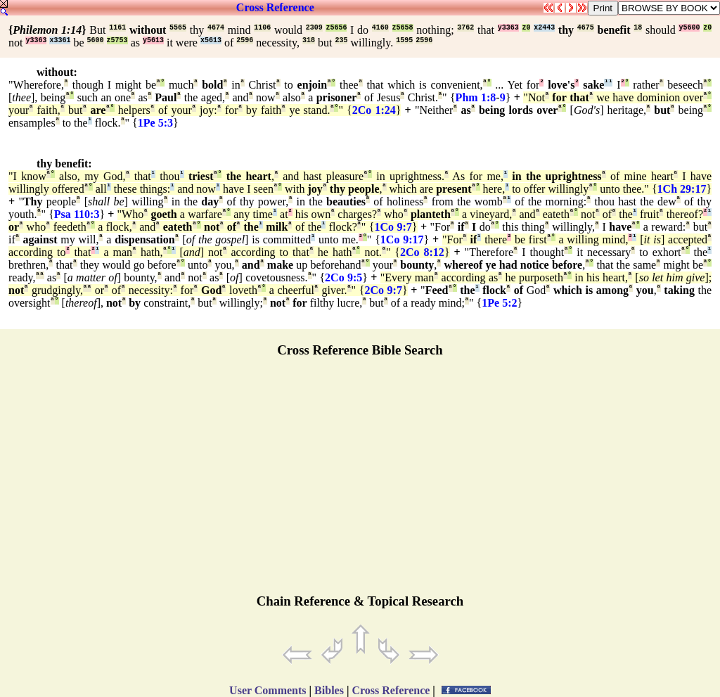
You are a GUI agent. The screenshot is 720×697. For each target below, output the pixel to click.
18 (638, 28)
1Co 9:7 (392, 227)
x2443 (544, 28)
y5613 (153, 40)
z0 (526, 28)
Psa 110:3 (77, 214)
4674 (215, 28)
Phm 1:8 (476, 97)
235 (341, 40)
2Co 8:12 (422, 252)
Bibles (329, 690)
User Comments (267, 690)
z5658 (402, 28)
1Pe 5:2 (499, 303)
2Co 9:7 (383, 290)
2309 (314, 28)
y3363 (508, 28)
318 (308, 40)
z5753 (117, 40)
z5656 (336, 28)
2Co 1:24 (374, 110)
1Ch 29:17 (682, 189)
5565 (177, 28)
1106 (262, 28)
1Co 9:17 (402, 239)
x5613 (210, 40)
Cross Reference (275, 7)
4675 (585, 28)
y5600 (689, 28)
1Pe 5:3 (155, 123)
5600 (95, 40)
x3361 (59, 40)
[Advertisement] (360, 481)
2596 (244, 40)
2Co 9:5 (343, 277)
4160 (380, 28)
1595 (404, 40)
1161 (117, 28)
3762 (465, 28)
